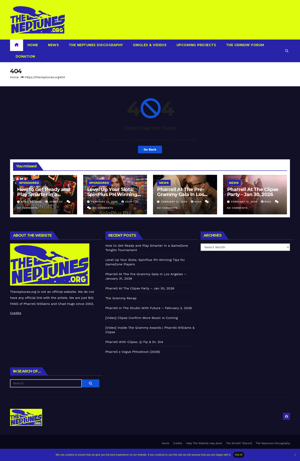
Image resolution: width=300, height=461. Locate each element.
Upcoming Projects (195, 45)
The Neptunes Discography (95, 45)
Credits (15, 313)
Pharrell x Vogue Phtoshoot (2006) (132, 352)
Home (33, 45)
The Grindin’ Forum (244, 45)
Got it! (238, 454)
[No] (295, 455)
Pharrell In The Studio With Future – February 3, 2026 (148, 308)
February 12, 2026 (174, 201)
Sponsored (29, 183)
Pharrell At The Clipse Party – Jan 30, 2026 (253, 191)
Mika (196, 201)
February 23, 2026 (105, 201)
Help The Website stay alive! (204, 443)
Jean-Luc (54, 201)
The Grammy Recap (121, 298)
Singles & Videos (149, 45)
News (53, 45)
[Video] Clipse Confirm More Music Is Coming (141, 318)
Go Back (150, 149)
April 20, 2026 (32, 201)
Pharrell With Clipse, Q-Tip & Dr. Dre (134, 342)
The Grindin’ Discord (239, 443)
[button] (286, 51)
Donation (24, 56)
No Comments (27, 208)
